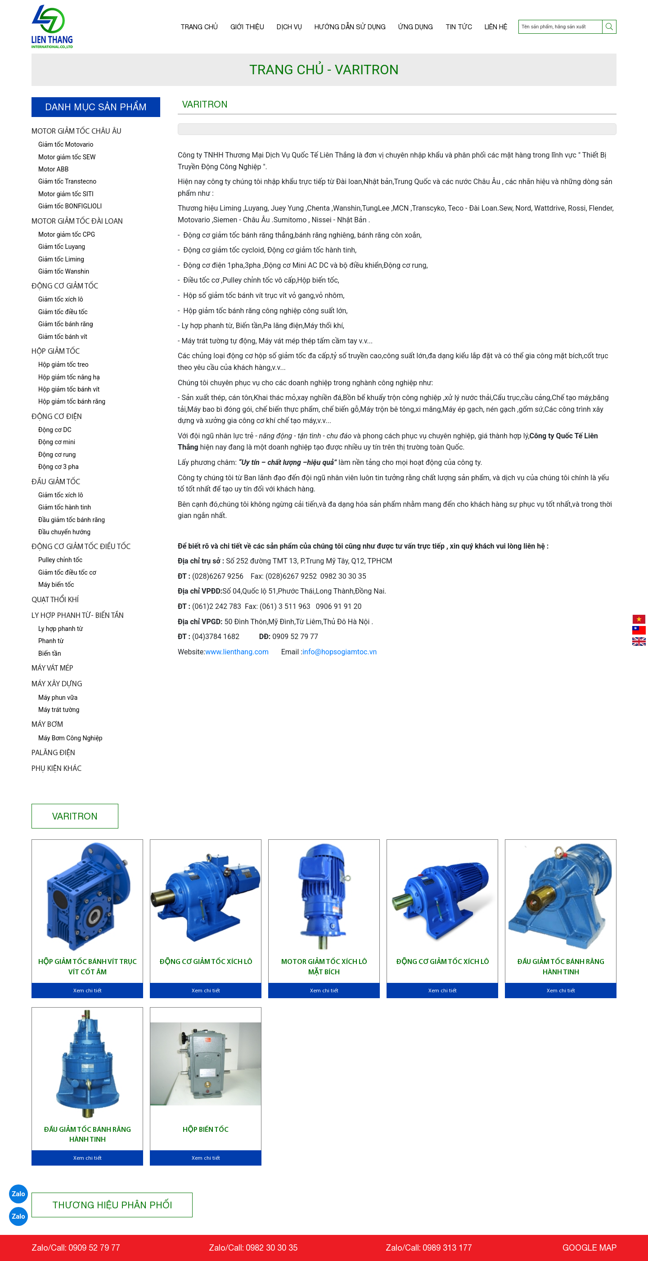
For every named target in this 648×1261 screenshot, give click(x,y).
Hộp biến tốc (206, 1130)
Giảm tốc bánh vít (62, 336)
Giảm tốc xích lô (60, 299)
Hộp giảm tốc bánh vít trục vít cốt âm (87, 967)
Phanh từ (50, 640)
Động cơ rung (57, 454)
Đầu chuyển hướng (64, 532)
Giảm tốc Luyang (61, 246)
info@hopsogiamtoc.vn (339, 652)
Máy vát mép (52, 668)
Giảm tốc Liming (61, 259)
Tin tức (459, 27)
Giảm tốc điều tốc (63, 311)
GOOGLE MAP (589, 1247)
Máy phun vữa (57, 697)
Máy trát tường (58, 709)
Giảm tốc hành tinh (64, 507)
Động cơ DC (55, 429)
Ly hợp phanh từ (60, 628)
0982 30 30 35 (271, 1247)
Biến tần (49, 653)
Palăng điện (53, 753)
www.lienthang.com (237, 652)
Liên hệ (496, 27)
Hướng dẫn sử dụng (350, 27)
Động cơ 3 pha (58, 466)
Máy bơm (47, 725)
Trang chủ (199, 27)
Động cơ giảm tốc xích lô (205, 962)
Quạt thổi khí (55, 600)
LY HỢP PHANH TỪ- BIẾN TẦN (78, 616)
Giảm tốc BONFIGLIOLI (70, 206)
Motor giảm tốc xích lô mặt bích (324, 967)
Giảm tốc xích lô (60, 495)
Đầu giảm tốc (56, 482)
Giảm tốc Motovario (66, 144)
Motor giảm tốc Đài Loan (77, 221)
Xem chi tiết (87, 991)
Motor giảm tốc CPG (66, 234)
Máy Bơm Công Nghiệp (70, 738)
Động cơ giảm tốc (65, 286)
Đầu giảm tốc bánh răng (71, 519)
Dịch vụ (289, 27)
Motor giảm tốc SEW (66, 157)
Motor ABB (53, 169)
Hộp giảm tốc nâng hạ (69, 377)
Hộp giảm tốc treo (63, 364)
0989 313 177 (447, 1247)
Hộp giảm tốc (56, 352)
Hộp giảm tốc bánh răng (71, 401)
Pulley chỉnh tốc (60, 559)
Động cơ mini (56, 442)
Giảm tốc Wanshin (63, 271)
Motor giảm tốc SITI (66, 194)
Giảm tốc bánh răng (65, 324)
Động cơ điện (57, 417)
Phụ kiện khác (56, 769)
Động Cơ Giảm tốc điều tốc (81, 547)
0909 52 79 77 (94, 1247)
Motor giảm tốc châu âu (77, 131)
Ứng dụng (415, 27)
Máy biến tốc (56, 584)
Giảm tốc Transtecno (67, 181)
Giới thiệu (247, 27)
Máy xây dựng (57, 684)
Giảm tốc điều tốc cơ (67, 572)
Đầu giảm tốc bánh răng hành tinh (560, 967)
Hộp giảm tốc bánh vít (68, 389)
